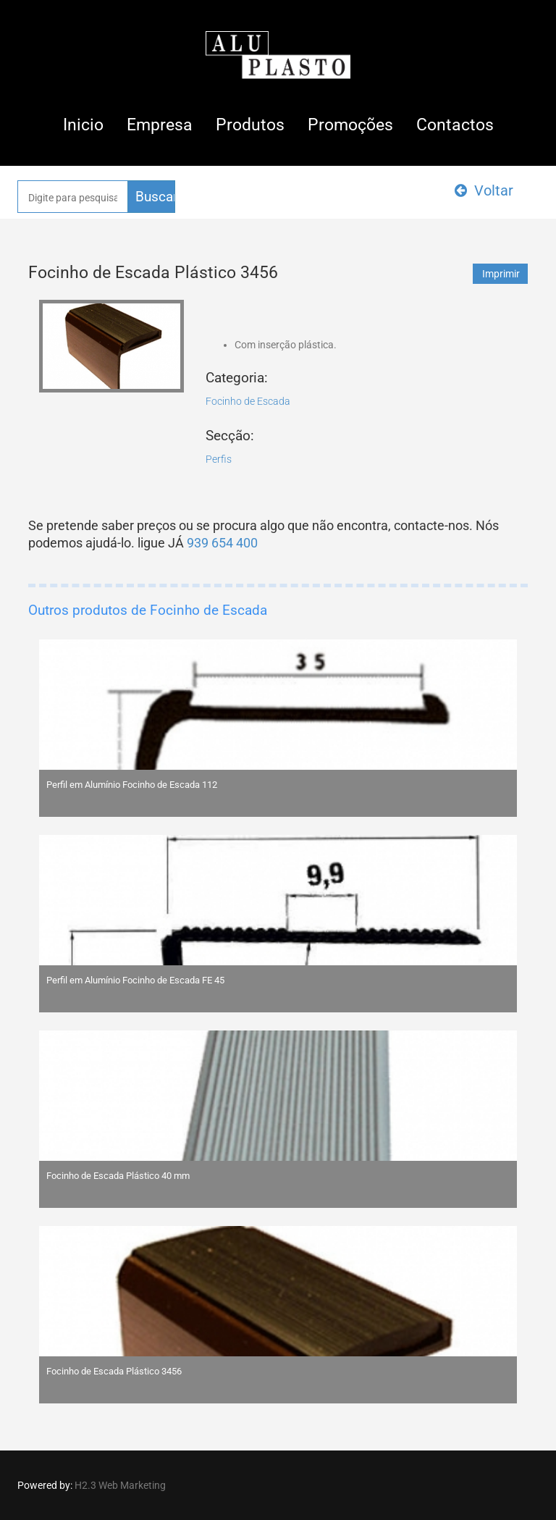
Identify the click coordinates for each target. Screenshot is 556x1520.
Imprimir (501, 274)
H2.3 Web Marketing (120, 1485)
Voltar (484, 190)
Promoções (350, 125)
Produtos (250, 125)
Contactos (455, 125)
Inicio (83, 125)
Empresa (160, 125)
